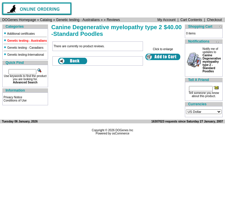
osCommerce (120, 133)
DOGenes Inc (124, 130)
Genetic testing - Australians (78, 20)
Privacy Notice (13, 97)
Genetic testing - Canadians (23, 47)
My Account (166, 20)
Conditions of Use (15, 100)
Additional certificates (19, 33)
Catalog (46, 20)
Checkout (214, 20)
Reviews (113, 20)
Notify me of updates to (211, 60)
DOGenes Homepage (19, 20)
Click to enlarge (163, 48)
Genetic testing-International (24, 54)
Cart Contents (191, 20)
